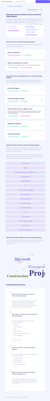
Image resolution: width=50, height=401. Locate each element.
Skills (40, 9)
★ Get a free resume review (42, 1)
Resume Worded (13, 1)
